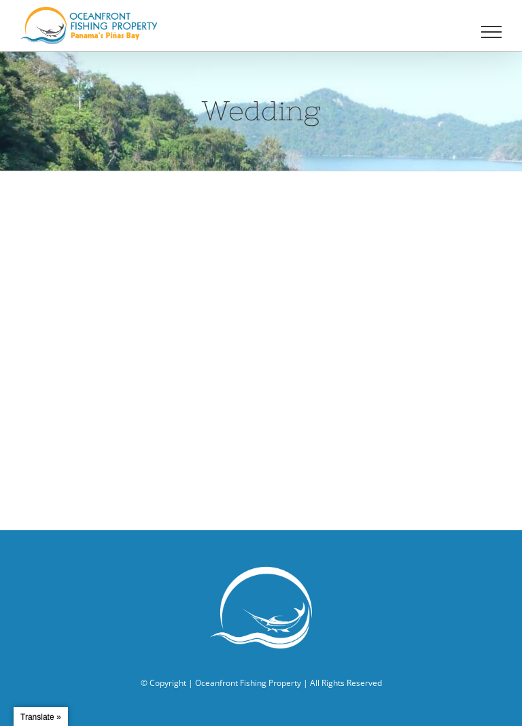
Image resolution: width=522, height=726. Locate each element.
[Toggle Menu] (491, 32)
